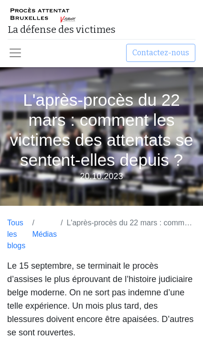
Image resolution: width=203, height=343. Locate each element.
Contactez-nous (160, 52)
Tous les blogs (16, 234)
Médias (44, 234)
